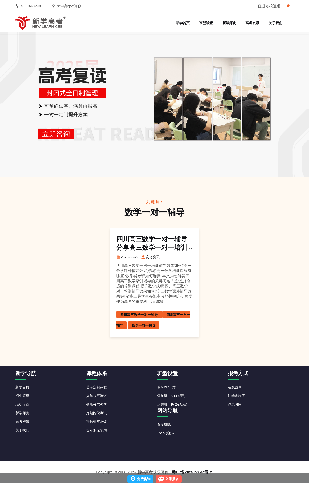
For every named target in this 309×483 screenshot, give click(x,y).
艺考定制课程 (96, 387)
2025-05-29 (127, 257)
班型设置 (206, 23)
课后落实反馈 (96, 421)
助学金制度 (236, 396)
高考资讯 (252, 23)
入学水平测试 (96, 396)
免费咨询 (144, 479)
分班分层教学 (96, 404)
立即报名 (172, 479)
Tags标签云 (166, 433)
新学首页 (183, 23)
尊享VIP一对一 (168, 387)
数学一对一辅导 (144, 325)
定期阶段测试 (96, 413)
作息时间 (235, 404)
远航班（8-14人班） (172, 396)
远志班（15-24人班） (173, 404)
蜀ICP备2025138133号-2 (191, 471)
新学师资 (229, 23)
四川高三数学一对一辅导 (139, 314)
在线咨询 (235, 387)
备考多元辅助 (96, 430)
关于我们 (275, 23)
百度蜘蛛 (164, 424)
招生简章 (22, 396)
